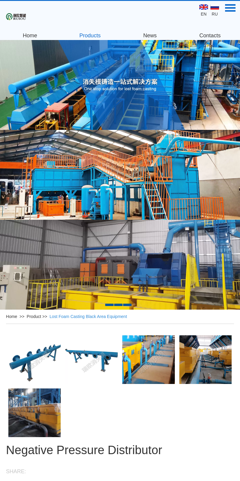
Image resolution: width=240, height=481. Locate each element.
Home (30, 36)
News (150, 36)
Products (90, 36)
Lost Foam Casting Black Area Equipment (88, 316)
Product (34, 316)
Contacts (210, 36)
